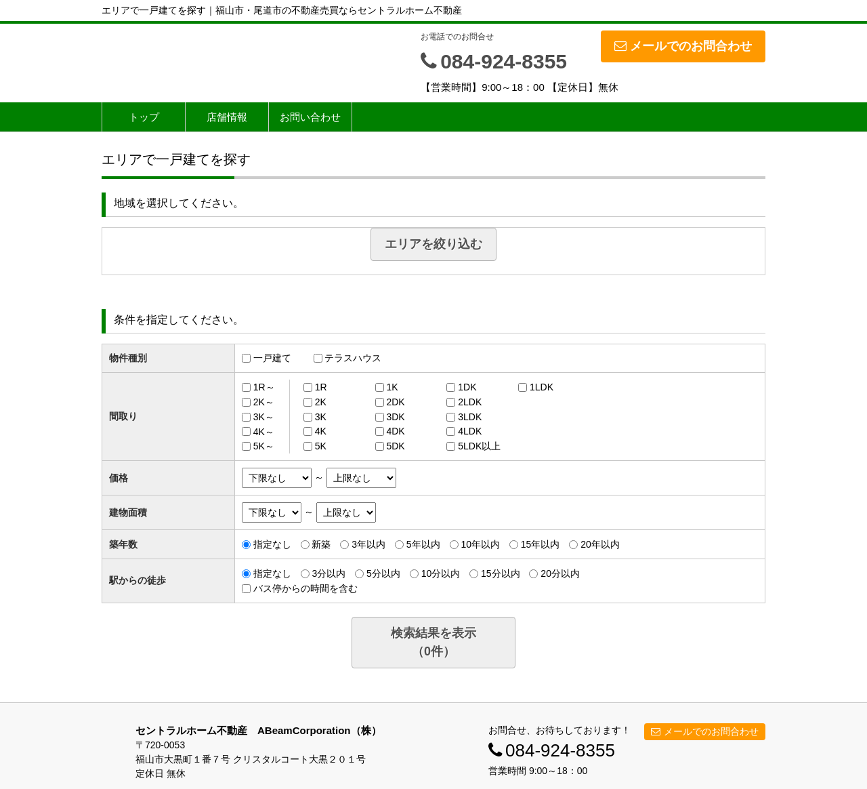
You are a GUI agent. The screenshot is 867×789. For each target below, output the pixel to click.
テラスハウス (352, 357)
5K (320, 446)
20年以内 (600, 544)
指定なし (272, 544)
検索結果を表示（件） (433, 642)
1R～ (264, 387)
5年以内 (423, 544)
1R (321, 387)
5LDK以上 (479, 446)
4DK (395, 431)
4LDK (470, 431)
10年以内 (480, 544)
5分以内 (383, 573)
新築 (321, 544)
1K (392, 387)
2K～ (263, 402)
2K (320, 402)
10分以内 (441, 573)
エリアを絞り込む (433, 244)
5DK (395, 446)
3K (320, 416)
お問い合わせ (310, 117)
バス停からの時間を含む (305, 588)
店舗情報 (227, 117)
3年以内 (368, 544)
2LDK (470, 402)
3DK (395, 416)
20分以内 (560, 573)
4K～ (263, 431)
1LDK (541, 387)
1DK (467, 387)
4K (320, 431)
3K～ (263, 416)
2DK (395, 402)
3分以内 (328, 573)
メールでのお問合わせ (683, 46)
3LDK (470, 416)
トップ (144, 117)
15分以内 (500, 573)
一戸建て (272, 357)
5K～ (263, 446)
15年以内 (540, 544)
